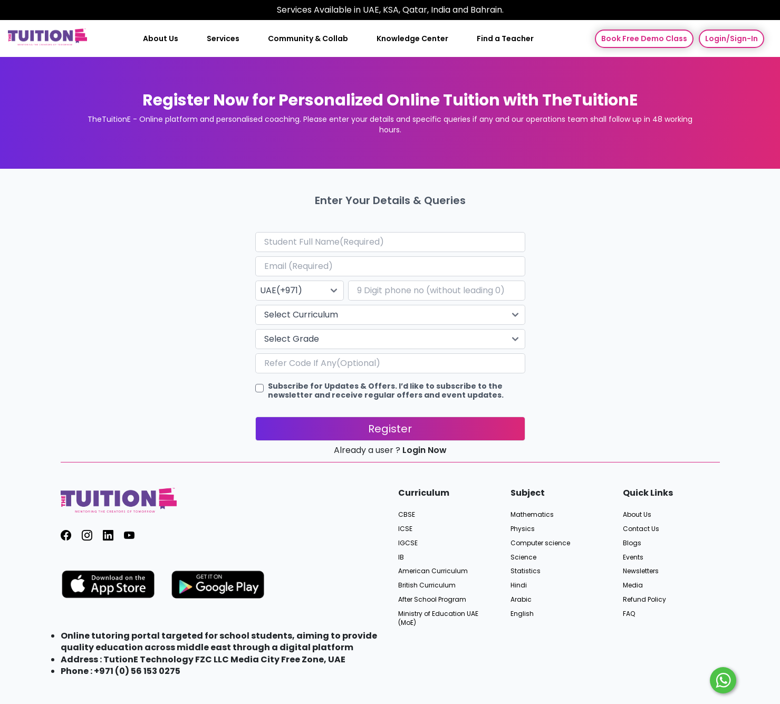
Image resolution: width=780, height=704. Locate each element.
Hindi (519, 585)
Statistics (526, 571)
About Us (160, 39)
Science (523, 557)
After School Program (432, 599)
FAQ (629, 614)
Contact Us (641, 529)
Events (633, 557)
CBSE (406, 514)
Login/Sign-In (731, 38)
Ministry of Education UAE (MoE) (438, 618)
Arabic (521, 599)
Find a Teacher (505, 39)
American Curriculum (433, 571)
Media (633, 585)
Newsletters (641, 571)
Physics (523, 529)
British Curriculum (427, 585)
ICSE (405, 529)
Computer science (540, 543)
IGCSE (408, 543)
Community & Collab (308, 39)
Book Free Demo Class (644, 38)
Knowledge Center (412, 39)
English (522, 614)
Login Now (424, 450)
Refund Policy (644, 599)
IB (401, 557)
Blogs (632, 543)
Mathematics (532, 514)
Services (223, 39)
